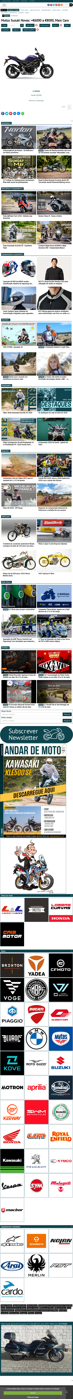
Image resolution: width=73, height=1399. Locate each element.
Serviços (38, 1313)
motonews (65, 10)
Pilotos (31, 1313)
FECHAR (32, 1393)
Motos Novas (32, 1305)
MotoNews (6, 123)
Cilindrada (5, 30)
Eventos (5, 648)
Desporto (6, 451)
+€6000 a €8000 (29, 30)
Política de (32, 1397)
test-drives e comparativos (9, 13)
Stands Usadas (32, 1308)
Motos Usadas (6, 1305)
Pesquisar (67, 714)
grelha (7, 16)
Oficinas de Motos (46, 1308)
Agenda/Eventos (19, 1305)
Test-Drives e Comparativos (12, 189)
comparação (14, 16)
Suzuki (55, 25)
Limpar (4, 25)
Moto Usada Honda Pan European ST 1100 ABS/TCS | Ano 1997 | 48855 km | (36, 1348)
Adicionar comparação (36, 101)
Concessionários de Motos (16, 1308)
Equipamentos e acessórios (12, 254)
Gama (67, 25)
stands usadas (56, 10)
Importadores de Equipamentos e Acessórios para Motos (36, 1310)
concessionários (46, 10)
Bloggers (23, 1313)
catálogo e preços (13, 10)
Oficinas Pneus (60, 1308)
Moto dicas (6, 582)
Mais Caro (30, 25)
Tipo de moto (45, 25)
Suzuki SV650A (36, 95)
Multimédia (7, 385)
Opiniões (6, 320)
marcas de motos (35, 10)
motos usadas (24, 10)
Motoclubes (14, 1313)
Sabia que (6, 516)
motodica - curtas (23, 13)
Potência (16, 30)
